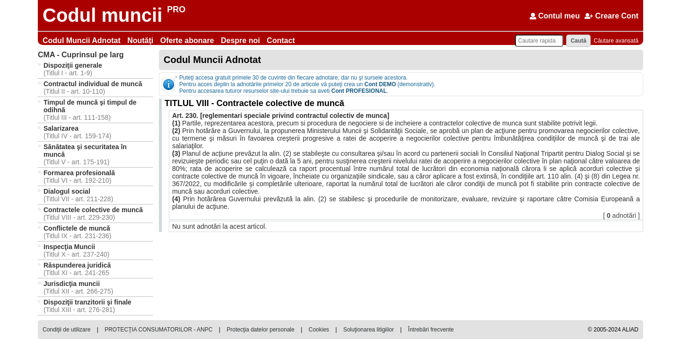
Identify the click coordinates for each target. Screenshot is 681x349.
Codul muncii (102, 15)
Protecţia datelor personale (260, 329)
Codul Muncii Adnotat (82, 40)
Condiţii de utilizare (66, 329)
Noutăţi (141, 40)
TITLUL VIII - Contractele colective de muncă (254, 103)
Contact (281, 40)
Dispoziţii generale (73, 65)
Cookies (318, 329)
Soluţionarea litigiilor (368, 329)
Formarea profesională (79, 173)
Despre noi (241, 40)
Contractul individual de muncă (93, 84)
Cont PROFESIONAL (359, 91)
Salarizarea (61, 128)
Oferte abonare (188, 40)
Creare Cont (611, 16)
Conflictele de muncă (77, 228)
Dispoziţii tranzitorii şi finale (87, 302)
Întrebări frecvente (431, 329)
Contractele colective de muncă (93, 210)
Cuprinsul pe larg (81, 55)
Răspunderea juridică (77, 265)
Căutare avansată (616, 40)
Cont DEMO (380, 84)
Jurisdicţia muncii (72, 283)
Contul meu (555, 16)
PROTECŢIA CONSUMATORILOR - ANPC (158, 329)
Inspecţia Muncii (69, 247)
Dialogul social (67, 191)
